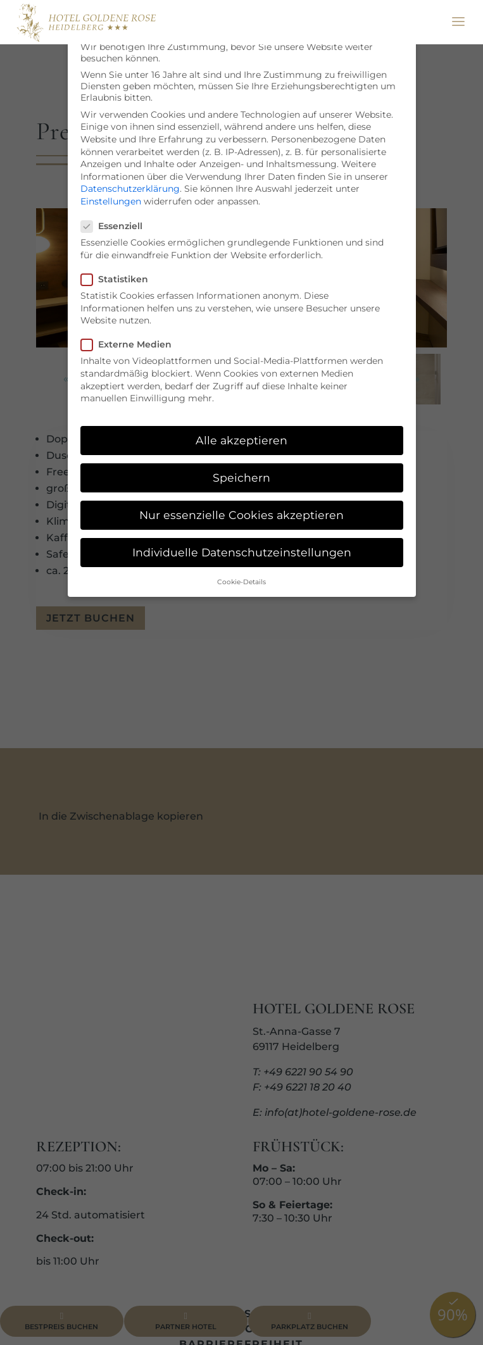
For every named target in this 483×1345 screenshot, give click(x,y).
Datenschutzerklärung (130, 188)
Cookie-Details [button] (241, 582)
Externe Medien (131, 344)
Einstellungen (110, 201)
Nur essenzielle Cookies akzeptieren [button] (241, 515)
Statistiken (119, 279)
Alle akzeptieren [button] (241, 440)
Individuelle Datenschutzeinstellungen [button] (241, 552)
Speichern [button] (241, 477)
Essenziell (116, 226)
